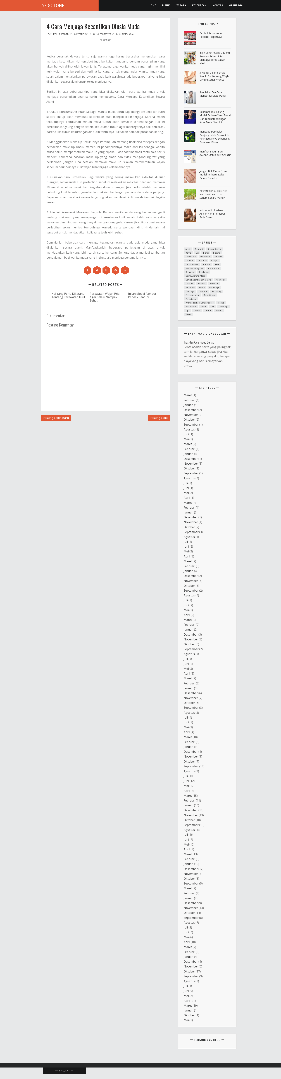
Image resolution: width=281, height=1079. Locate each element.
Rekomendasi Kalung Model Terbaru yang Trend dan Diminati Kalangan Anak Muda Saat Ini (215, 117)
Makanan (214, 283)
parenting (217, 291)
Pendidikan (209, 295)
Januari (188, 405)
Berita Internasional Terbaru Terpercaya (210, 34)
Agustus (189, 429)
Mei (186, 439)
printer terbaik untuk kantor (199, 302)
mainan (201, 283)
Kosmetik (220, 279)
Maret (188, 395)
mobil (202, 287)
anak (187, 249)
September (191, 425)
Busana (216, 252)
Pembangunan (192, 295)
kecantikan (82, 34)
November (191, 415)
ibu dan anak (191, 264)
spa (212, 306)
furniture (202, 260)
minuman (190, 287)
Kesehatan (204, 272)
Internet (207, 264)
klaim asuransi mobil (195, 275)
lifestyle (189, 283)
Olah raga (214, 287)
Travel (197, 310)
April (187, 498)
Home (152, 5)
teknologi (223, 306)
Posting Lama (159, 418)
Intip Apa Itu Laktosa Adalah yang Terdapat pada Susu (212, 214)
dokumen (205, 256)
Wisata (181, 5)
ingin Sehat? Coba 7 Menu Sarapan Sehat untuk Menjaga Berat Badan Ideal (214, 58)
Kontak (218, 5)
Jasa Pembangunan (194, 268)
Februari (189, 400)
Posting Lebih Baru (56, 418)
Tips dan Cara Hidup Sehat (199, 342)
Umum (208, 310)
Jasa (217, 264)
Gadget (214, 260)
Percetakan (190, 299)
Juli (186, 483)
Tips (187, 310)
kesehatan (199, 5)
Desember (191, 410)
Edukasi (218, 256)
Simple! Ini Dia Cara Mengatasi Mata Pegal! (212, 94)
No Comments (102, 34)
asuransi (199, 249)
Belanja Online (215, 249)
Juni (186, 434)
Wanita (219, 310)
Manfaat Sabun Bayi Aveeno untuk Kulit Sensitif (215, 153)
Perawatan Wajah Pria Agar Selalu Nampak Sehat (105, 297)
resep (221, 302)
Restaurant (190, 306)
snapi (203, 306)
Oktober (189, 420)
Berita (188, 252)
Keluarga (189, 272)
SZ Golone (53, 5)
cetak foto (190, 256)
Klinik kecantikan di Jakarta (198, 279)
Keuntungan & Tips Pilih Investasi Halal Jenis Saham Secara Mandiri (213, 194)
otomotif (203, 291)
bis (197, 252)
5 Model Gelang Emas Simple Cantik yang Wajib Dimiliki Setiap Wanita (214, 76)
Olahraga (236, 5)
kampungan (128, 34)
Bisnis (166, 5)
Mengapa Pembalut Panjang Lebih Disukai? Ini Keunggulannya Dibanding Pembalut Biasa (214, 137)
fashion (189, 260)
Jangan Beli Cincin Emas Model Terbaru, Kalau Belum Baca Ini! (213, 174)
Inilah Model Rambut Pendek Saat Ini (142, 295)
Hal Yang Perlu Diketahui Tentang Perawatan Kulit (68, 295)
